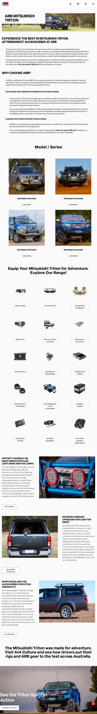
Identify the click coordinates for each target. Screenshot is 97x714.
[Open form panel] (93, 703)
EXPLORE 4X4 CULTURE (9, 708)
